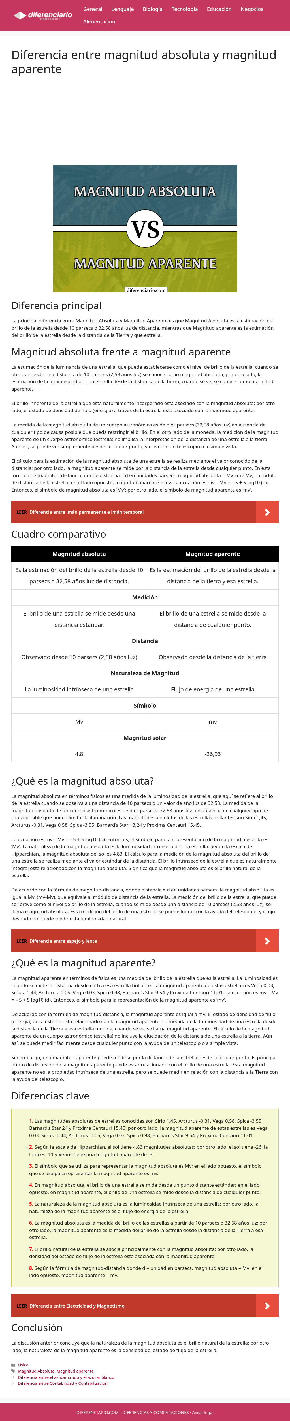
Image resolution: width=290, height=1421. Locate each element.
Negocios (252, 9)
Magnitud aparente (75, 1371)
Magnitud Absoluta (36, 1371)
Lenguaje (122, 9)
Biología (153, 9)
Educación (219, 9)
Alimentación (99, 21)
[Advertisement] (145, 115)
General (92, 9)
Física (23, 1365)
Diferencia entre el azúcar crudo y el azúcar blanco (66, 1377)
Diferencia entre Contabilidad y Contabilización (63, 1383)
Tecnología (185, 9)
